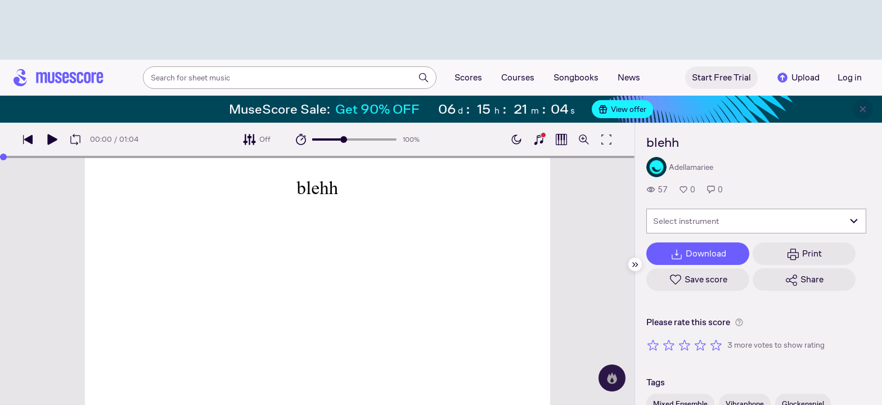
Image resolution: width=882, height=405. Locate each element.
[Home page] (59, 78)
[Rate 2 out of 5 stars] (669, 345)
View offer (622, 109)
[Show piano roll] (561, 139)
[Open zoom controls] (584, 139)
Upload (798, 77)
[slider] (343, 139)
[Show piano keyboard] (539, 139)
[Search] (423, 77)
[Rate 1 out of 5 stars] (653, 345)
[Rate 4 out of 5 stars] (700, 345)
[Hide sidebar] (635, 264)
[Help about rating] (739, 322)
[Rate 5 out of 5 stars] (716, 345)
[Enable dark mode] (516, 139)
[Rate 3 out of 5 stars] (684, 345)
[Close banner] (863, 109)
